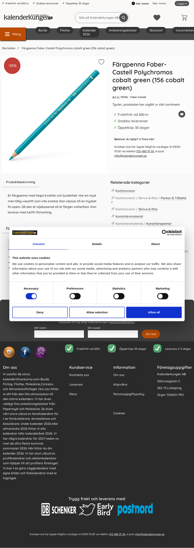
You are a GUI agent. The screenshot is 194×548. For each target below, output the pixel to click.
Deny (40, 312)
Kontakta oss (79, 375)
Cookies (119, 413)
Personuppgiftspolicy (128, 394)
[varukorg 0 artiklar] (185, 17)
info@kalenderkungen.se (130, 156)
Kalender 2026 (89, 32)
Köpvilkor (120, 384)
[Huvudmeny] (13, 34)
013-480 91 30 (145, 151)
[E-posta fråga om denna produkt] (181, 114)
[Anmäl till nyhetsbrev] (151, 334)
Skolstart (156, 30)
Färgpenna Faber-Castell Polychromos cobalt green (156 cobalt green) (68, 48)
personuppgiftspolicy (122, 322)
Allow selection (97, 312)
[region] (54, 182)
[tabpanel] (54, 200)
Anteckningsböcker (123, 30)
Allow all (154, 312)
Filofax (65, 30)
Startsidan (8, 48)
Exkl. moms (159, 3)
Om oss (118, 375)
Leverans (76, 384)
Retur (73, 394)
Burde (43, 30)
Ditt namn (40, 327)
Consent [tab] (39, 244)
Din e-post (94, 327)
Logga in (182, 3)
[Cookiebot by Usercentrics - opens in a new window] (165, 233)
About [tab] (155, 244)
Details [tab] (97, 244)
